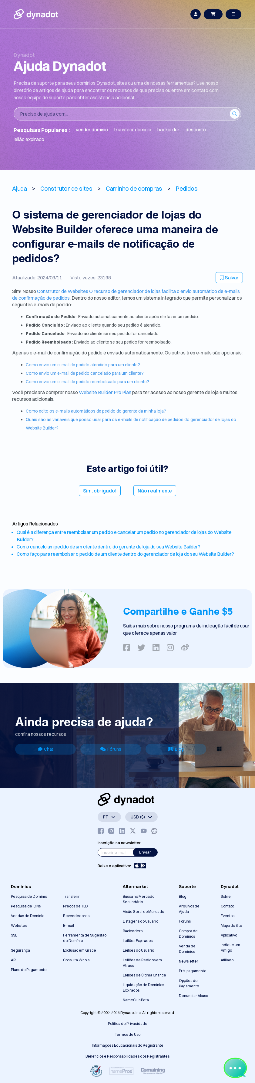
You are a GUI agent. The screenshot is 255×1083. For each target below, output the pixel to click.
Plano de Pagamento (28, 969)
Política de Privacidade (127, 1023)
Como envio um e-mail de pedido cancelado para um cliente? (85, 373)
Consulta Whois (76, 960)
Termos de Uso (127, 1034)
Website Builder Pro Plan (105, 392)
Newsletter (188, 961)
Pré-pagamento (192, 971)
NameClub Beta (136, 1000)
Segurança (20, 950)
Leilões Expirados (138, 940)
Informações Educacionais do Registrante (127, 1045)
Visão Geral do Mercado (143, 911)
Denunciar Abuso (193, 995)
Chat (45, 749)
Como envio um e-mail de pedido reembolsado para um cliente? (87, 381)
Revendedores (76, 915)
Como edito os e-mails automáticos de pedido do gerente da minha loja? (96, 411)
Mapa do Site (231, 925)
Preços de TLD (75, 906)
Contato (227, 906)
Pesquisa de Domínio (29, 896)
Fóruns (110, 749)
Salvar (229, 278)
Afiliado (227, 960)
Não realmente (155, 491)
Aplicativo (229, 935)
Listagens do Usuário (140, 921)
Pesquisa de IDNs (26, 906)
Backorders (133, 931)
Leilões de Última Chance (144, 975)
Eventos (227, 915)
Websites (19, 925)
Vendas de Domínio (27, 915)
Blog (176, 749)
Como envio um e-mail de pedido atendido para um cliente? (83, 364)
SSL (14, 935)
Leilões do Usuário (138, 950)
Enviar (145, 852)
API (13, 960)
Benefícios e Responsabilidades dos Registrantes (127, 1056)
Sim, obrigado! (99, 491)
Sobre (226, 896)
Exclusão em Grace (79, 950)
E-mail (68, 925)
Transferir (71, 896)
